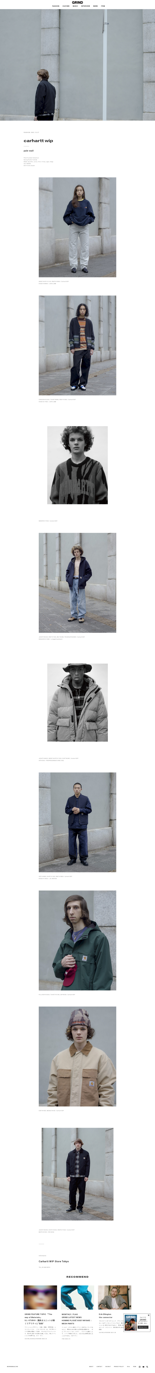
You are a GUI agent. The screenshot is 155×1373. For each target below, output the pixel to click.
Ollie (128, 1366)
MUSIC (75, 6)
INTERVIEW (85, 6)
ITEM (103, 6)
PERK (134, 1366)
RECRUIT (108, 1366)
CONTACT (99, 1366)
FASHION (55, 6)
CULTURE (66, 6)
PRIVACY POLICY (119, 1366)
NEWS (95, 6)
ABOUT (91, 1366)
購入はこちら (143, 1327)
